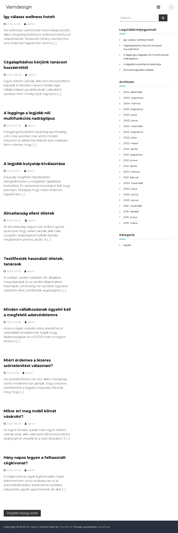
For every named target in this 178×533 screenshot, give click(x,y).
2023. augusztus (133, 109)
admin (31, 23)
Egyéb (127, 244)
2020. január (131, 200)
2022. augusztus (133, 131)
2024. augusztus (133, 97)
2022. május (130, 143)
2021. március (131, 171)
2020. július (130, 188)
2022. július (130, 137)
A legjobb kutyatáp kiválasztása (34, 164)
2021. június (130, 160)
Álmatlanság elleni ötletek (29, 213)
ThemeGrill (65, 526)
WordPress (104, 526)
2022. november (133, 126)
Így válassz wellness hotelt (29, 17)
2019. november (132, 205)
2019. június (130, 217)
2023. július (130, 114)
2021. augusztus (132, 154)
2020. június (130, 194)
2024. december (132, 91)
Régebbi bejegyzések (22, 513)
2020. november (133, 183)
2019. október (131, 211)
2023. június (130, 120)
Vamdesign (19, 7)
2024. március (131, 103)
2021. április (130, 165)
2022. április (130, 148)
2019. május (130, 222)
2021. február (131, 177)
